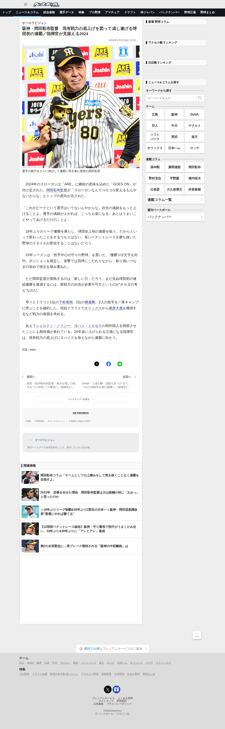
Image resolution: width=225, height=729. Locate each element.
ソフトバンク (155, 136)
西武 (174, 136)
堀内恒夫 (194, 178)
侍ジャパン (147, 12)
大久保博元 (174, 189)
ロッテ (194, 148)
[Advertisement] (81, 587)
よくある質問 (125, 698)
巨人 (155, 125)
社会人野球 (133, 673)
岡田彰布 (53, 190)
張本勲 (155, 167)
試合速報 (49, 12)
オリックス (93, 308)
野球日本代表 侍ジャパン (64, 673)
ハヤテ (149, 662)
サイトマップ (106, 701)
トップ (6, 12)
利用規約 (122, 701)
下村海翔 (66, 302)
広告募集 (99, 704)
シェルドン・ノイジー (53, 326)
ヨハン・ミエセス (88, 326)
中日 (174, 125)
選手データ (66, 12)
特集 (81, 12)
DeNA (194, 114)
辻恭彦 (155, 189)
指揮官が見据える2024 (80, 421)
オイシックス (163, 662)
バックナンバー (169, 12)
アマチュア (112, 12)
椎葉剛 (90, 302)
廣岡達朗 (174, 167)
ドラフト (130, 12)
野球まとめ (207, 12)
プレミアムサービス (103, 698)
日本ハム (174, 148)
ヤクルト (194, 125)
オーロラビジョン (57, 421)
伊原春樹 (194, 189)
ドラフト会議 (39, 673)
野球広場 (190, 12)
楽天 (195, 136)
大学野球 (119, 673)
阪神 (29, 421)
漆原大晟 (116, 308)
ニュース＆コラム (27, 12)
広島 (155, 114)
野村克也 (155, 178)
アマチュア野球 (90, 673)
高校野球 (106, 673)
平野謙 (174, 178)
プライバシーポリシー (119, 704)
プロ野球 (94, 12)
